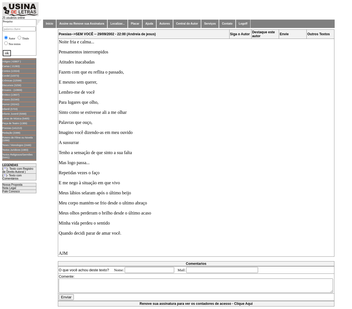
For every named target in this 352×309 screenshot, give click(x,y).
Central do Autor (187, 23)
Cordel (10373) (10, 75)
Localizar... (117, 23)
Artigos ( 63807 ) (11, 61)
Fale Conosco (11, 191)
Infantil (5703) (10, 109)
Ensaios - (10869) (12, 90)
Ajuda (149, 23)
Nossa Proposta (12, 184)
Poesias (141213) (12, 128)
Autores (164, 23)
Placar (135, 23)
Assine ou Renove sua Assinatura (81, 23)
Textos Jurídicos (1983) (15, 149)
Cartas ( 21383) (11, 66)
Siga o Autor (241, 34)
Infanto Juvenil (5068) (14, 113)
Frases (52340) (10, 99)
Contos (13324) (11, 71)
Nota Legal (9, 188)
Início (49, 23)
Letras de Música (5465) (15, 118)
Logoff (243, 23)
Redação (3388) (11, 132)
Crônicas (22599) (12, 80)
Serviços (210, 23)
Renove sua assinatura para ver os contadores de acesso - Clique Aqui (197, 306)
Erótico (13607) (11, 94)
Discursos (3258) (11, 85)
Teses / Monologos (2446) (16, 145)
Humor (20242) (10, 104)
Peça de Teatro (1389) (14, 123)
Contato (227, 23)
